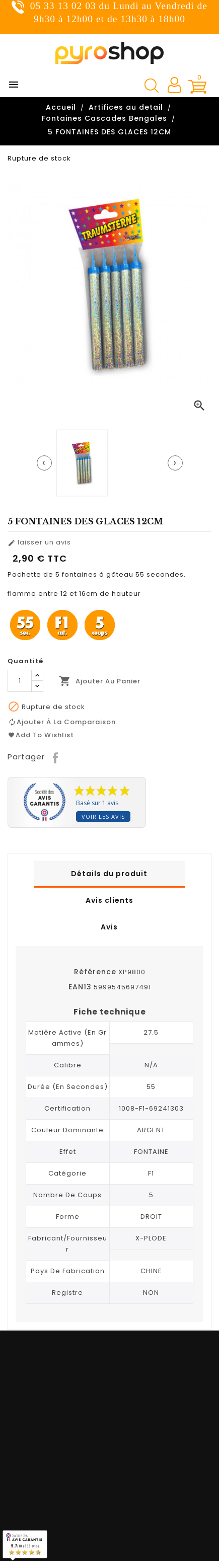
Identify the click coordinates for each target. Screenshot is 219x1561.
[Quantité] (20, 681)
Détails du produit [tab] (109, 874)
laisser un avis (39, 542)
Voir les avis (103, 816)
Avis (109, 927)
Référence (95, 972)
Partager (56, 757)
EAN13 (80, 987)
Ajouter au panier (99, 681)
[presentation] (44, 463)
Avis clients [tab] (109, 900)
